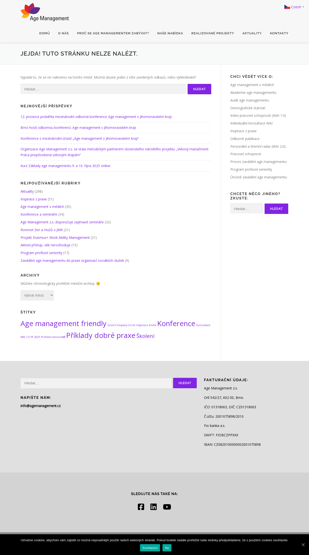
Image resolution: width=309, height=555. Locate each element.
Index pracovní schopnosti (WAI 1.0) (258, 115)
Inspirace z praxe (34, 199)
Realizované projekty (212, 33)
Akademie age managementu (253, 92)
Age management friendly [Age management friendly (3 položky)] (63, 323)
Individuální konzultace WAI (251, 123)
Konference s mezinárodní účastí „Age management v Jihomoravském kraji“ (80, 138)
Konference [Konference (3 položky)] (176, 323)
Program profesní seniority (41, 252)
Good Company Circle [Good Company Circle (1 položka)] (121, 325)
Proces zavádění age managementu (258, 161)
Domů (44, 33)
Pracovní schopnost (245, 154)
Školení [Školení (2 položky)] (145, 335)
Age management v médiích (42, 206)
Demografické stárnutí (247, 108)
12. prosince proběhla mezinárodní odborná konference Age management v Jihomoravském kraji (96, 116)
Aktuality (252, 33)
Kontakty (279, 33)
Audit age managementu (249, 100)
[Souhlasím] (303, 544)
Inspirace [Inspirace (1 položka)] (142, 325)
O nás (63, 33)
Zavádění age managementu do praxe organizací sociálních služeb (72, 260)
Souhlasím (150, 548)
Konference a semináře (39, 214)
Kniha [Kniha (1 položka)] (152, 325)
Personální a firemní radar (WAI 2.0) (258, 146)
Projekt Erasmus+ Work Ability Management (55, 237)
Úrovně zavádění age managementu (258, 177)
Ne (167, 548)
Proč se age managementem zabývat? (113, 33)
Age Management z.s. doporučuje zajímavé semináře (62, 222)
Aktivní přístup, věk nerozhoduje (45, 245)
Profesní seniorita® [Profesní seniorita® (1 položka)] (53, 337)
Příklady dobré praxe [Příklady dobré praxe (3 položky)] (100, 335)
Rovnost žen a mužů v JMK (42, 229)
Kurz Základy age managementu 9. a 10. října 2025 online (65, 165)
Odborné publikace (245, 138)
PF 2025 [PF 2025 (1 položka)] (35, 337)
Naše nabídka (170, 33)
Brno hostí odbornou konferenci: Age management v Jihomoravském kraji (78, 127)
